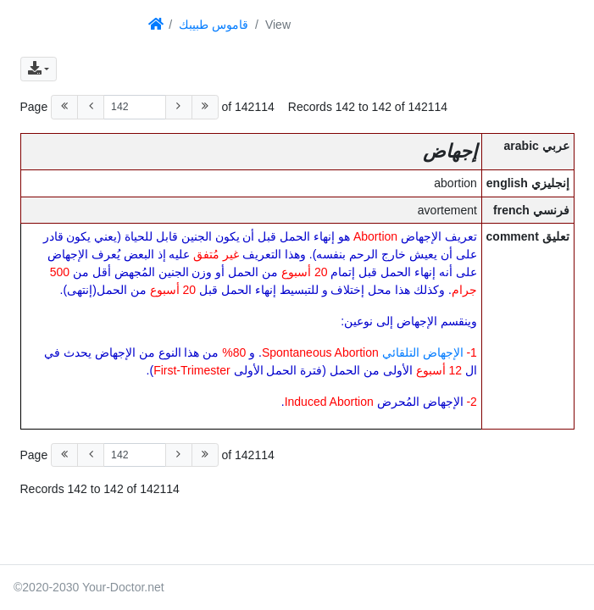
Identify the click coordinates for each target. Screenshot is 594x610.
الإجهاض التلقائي (423, 352)
